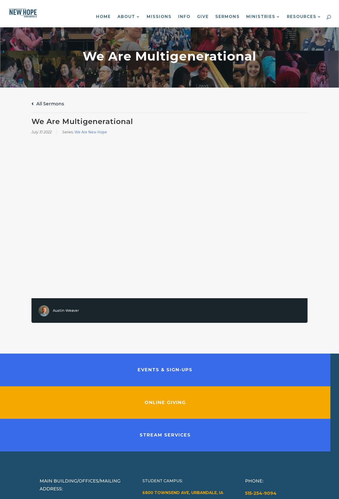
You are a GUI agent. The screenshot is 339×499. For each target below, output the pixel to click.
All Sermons (47, 104)
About (126, 17)
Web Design (138, 491)
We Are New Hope (90, 132)
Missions (159, 17)
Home (103, 17)
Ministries (260, 17)
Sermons (227, 17)
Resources (301, 17)
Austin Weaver (66, 310)
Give (203, 17)
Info (184, 17)
